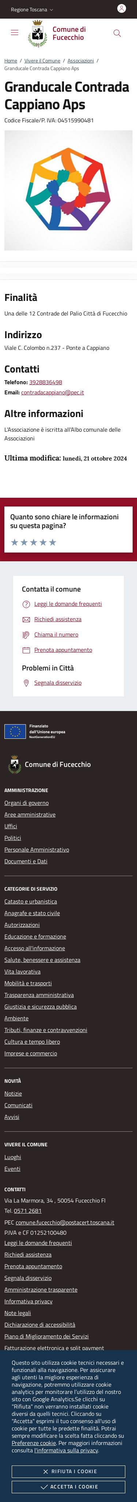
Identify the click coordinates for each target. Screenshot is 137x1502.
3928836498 (45, 382)
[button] (33, 9)
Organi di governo (26, 802)
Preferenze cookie (34, 1442)
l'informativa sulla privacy (66, 1450)
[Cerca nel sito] (117, 33)
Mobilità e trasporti (28, 983)
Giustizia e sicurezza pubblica (40, 1006)
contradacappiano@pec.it (52, 392)
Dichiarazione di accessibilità (39, 1324)
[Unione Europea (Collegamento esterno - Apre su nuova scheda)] (68, 733)
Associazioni (81, 60)
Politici (12, 837)
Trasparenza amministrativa (39, 994)
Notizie (13, 1093)
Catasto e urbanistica (30, 901)
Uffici (10, 826)
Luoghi (12, 1157)
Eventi (12, 1168)
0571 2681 (28, 1210)
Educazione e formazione (35, 936)
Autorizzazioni (22, 924)
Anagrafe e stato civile (32, 913)
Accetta (68, 1487)
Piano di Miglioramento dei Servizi (46, 1336)
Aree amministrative (30, 814)
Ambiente (16, 1018)
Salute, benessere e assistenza (42, 959)
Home (10, 60)
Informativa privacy (28, 1301)
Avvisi (11, 1116)
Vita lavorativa (22, 971)
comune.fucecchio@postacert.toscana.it (65, 1222)
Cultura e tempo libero (32, 1041)
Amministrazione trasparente (40, 1289)
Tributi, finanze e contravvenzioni (45, 1029)
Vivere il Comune (42, 60)
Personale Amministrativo (36, 849)
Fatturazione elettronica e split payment (54, 1348)
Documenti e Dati (25, 861)
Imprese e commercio (30, 1053)
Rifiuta (68, 1472)
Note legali (17, 1312)
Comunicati (18, 1105)
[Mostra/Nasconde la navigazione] (14, 32)
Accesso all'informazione (34, 948)
